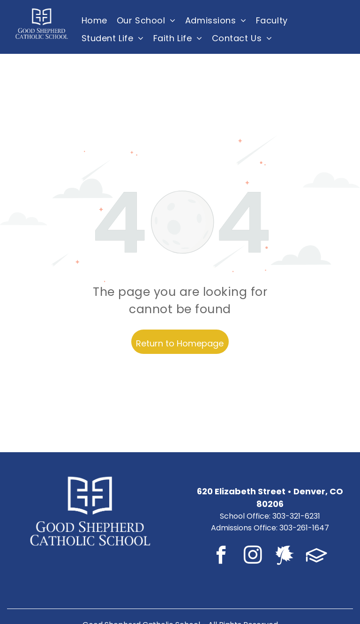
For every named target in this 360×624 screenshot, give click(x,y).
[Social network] (285, 556)
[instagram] (253, 556)
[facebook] (221, 556)
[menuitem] (94, 20)
